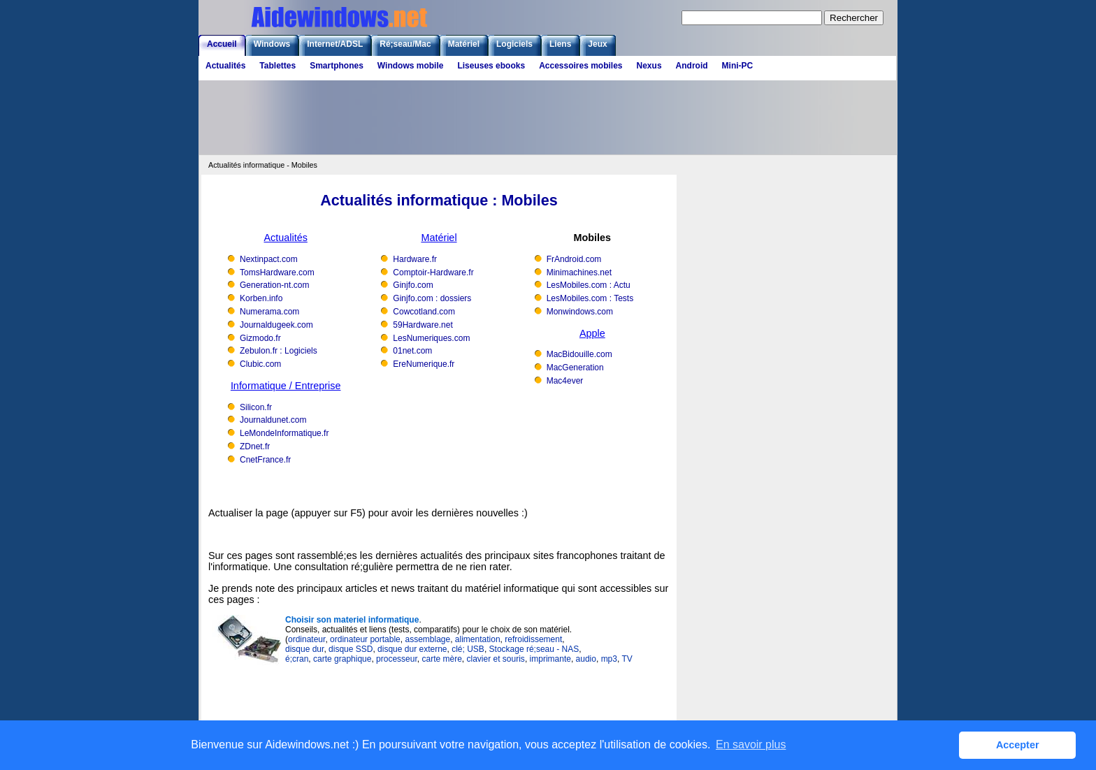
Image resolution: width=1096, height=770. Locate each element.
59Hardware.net (422, 325)
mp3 (609, 659)
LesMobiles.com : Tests (590, 298)
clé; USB (468, 649)
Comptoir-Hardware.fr (433, 272)
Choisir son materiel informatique (352, 620)
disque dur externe (412, 649)
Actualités (225, 66)
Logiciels (514, 44)
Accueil (222, 44)
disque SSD (351, 649)
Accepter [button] (1017, 744)
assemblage (427, 639)
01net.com (412, 351)
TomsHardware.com (277, 272)
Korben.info (261, 298)
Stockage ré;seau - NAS (534, 649)
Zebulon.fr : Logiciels (278, 351)
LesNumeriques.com (431, 338)
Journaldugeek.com (276, 325)
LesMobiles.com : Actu (588, 285)
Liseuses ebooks (491, 66)
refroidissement (533, 639)
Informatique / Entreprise (286, 385)
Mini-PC (738, 66)
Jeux (597, 44)
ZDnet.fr (255, 446)
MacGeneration (575, 367)
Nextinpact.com (269, 259)
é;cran (296, 659)
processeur (396, 659)
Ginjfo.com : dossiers (432, 298)
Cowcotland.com (424, 312)
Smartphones (336, 66)
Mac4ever (565, 381)
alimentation (477, 639)
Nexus (649, 66)
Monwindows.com (580, 312)
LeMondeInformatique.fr (284, 433)
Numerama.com (269, 312)
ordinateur (306, 639)
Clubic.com (260, 364)
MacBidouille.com (579, 354)
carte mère (441, 659)
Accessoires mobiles (580, 66)
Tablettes (277, 66)
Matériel (464, 44)
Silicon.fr (256, 407)
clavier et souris (496, 659)
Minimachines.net (579, 272)
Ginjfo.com (413, 285)
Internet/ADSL (335, 44)
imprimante (550, 659)
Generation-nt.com (274, 285)
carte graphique (342, 659)
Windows (272, 44)
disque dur (304, 649)
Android (692, 66)
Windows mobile (410, 66)
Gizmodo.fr (260, 338)
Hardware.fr (415, 259)
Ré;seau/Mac (405, 44)
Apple (592, 333)
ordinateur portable (365, 639)
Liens (560, 44)
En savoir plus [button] (751, 744)
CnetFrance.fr (265, 460)
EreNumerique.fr (423, 364)
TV (626, 659)
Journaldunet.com (273, 420)
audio (586, 659)
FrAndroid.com (574, 259)
